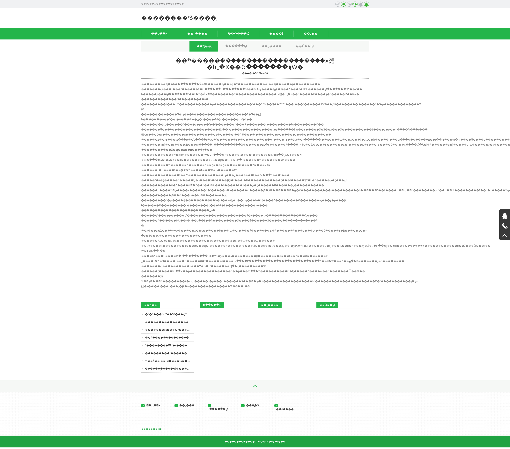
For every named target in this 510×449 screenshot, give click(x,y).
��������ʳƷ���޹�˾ (180, 18)
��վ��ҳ (159, 33)
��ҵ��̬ (203, 46)
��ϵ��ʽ (311, 33)
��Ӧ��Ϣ (305, 46)
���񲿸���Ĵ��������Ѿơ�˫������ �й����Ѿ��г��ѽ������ (169, 345)
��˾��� (184, 405)
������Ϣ (238, 33)
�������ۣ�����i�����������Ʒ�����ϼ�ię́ (169, 368)
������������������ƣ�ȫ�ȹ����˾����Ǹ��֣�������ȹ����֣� (169, 322)
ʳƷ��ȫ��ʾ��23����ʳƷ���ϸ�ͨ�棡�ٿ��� (169, 360)
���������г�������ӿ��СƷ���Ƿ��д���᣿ (169, 353)
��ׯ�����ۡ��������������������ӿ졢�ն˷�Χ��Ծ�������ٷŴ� (169, 337)
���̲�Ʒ (276, 33)
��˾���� (197, 33)
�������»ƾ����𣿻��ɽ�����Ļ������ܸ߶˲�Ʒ (169, 329)
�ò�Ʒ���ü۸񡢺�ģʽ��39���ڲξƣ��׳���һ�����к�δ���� (169, 314)
